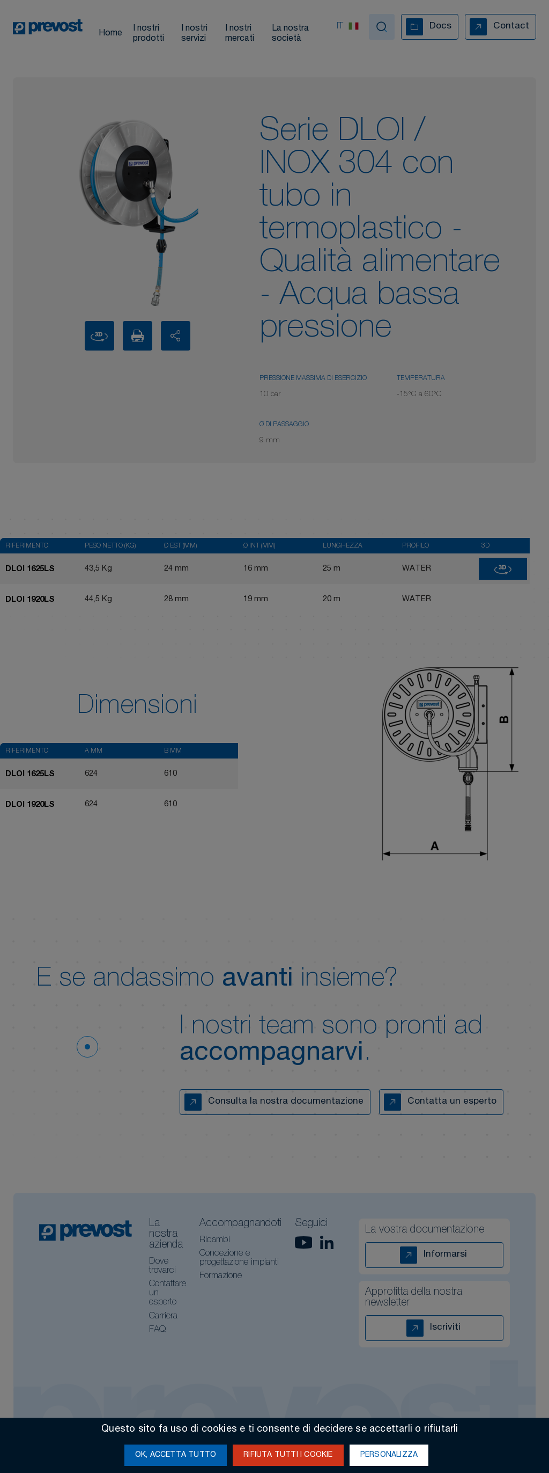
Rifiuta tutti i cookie (287, 1455)
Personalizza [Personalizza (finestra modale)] (389, 1455)
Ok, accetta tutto (175, 1455)
